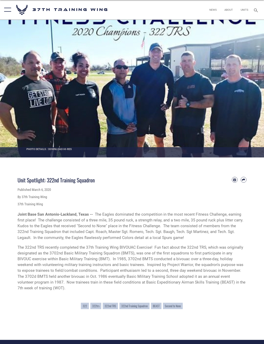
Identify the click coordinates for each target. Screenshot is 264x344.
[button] (6, 10)
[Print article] (235, 180)
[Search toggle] (256, 9)
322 (85, 306)
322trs (95, 306)
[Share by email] (243, 180)
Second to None (173, 306)
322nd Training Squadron (134, 306)
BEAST (156, 306)
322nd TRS (110, 306)
